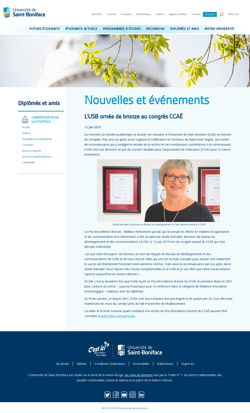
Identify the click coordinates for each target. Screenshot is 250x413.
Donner (209, 14)
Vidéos (26, 133)
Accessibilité (141, 364)
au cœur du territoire (139, 375)
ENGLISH (233, 14)
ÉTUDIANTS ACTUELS (81, 29)
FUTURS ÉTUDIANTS (44, 29)
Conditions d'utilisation (110, 364)
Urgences (187, 364)
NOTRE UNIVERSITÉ (219, 29)
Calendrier (28, 162)
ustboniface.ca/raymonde (118, 316)
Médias (82, 364)
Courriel (111, 14)
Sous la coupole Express (36, 156)
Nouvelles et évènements (37, 139)
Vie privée (62, 364)
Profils (26, 127)
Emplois (160, 14)
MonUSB (97, 14)
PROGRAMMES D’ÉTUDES (122, 29)
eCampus (126, 14)
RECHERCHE (155, 29)
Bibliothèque (143, 14)
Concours (28, 145)
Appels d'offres (178, 14)
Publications (165, 364)
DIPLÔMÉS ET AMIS (184, 29)
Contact (196, 14)
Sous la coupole (31, 150)
